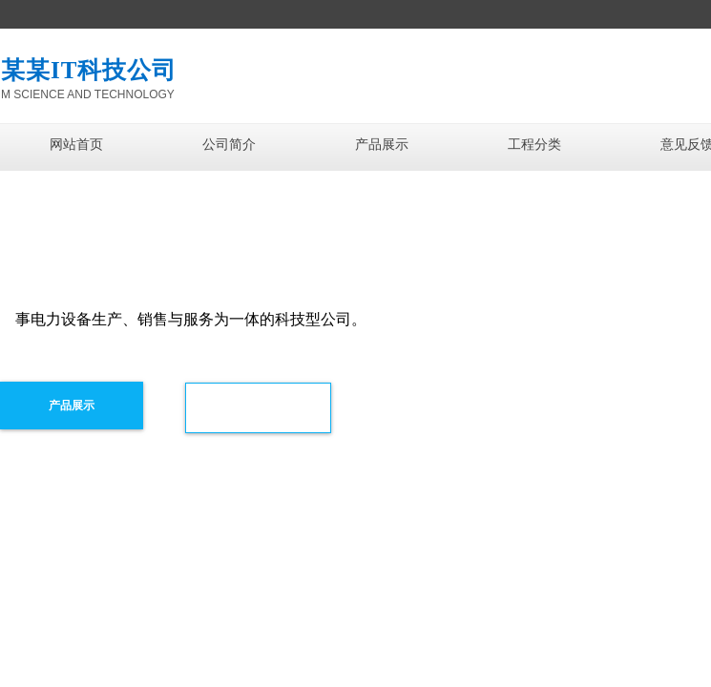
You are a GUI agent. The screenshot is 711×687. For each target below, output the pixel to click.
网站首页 (76, 144)
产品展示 (381, 144)
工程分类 (534, 144)
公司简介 (229, 144)
